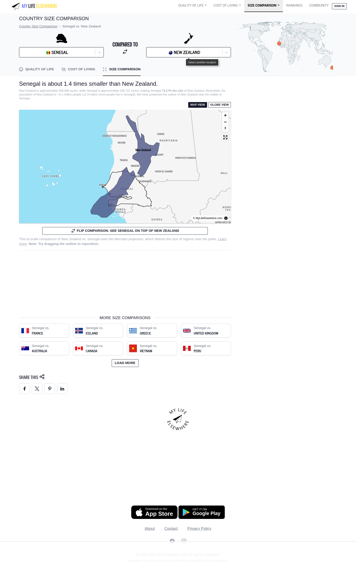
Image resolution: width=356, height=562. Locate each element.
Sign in (339, 6)
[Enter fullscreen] (225, 137)
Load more (125, 363)
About (150, 528)
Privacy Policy (199, 528)
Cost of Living (225, 5)
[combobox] (33, 52)
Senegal (93, 239)
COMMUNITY (319, 5)
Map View (197, 104)
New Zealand (71, 239)
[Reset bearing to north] (225, 128)
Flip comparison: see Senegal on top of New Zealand (125, 230)
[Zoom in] (225, 115)
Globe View (219, 104)
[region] (125, 166)
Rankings (294, 5)
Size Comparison (262, 5)
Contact (171, 528)
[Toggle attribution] (226, 218)
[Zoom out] (225, 122)
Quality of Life (191, 5)
